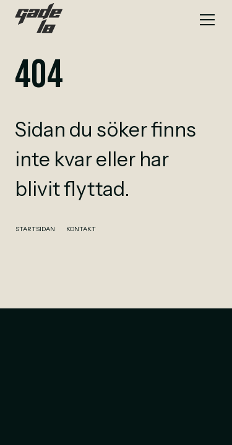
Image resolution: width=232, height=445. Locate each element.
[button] (204, 20)
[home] (38, 19)
